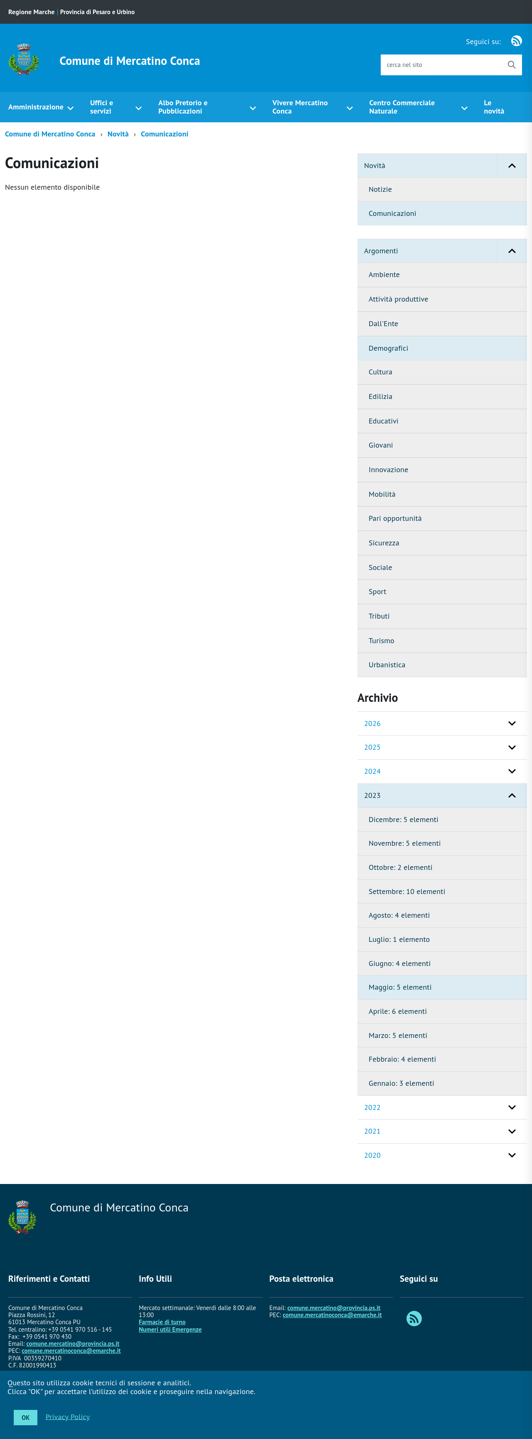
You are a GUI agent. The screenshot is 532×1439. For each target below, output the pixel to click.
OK (26, 1418)
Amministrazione (36, 106)
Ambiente (384, 274)
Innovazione (388, 469)
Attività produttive (399, 299)
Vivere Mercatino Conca (300, 107)
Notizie (380, 189)
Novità (118, 134)
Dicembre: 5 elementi (403, 819)
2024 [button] (372, 771)
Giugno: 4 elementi (400, 963)
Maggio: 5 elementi (400, 987)
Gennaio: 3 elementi (401, 1083)
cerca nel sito (404, 64)
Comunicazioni (164, 134)
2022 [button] (372, 1107)
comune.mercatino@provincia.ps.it (72, 1343)
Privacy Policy (68, 1416)
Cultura (380, 371)
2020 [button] (372, 1155)
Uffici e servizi (101, 107)
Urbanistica (387, 664)
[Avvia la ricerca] (511, 64)
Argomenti (445, 251)
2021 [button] (372, 1131)
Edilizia (380, 396)
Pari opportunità (395, 518)
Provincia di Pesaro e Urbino (97, 12)
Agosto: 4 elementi (399, 915)
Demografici (388, 348)
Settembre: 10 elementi (407, 891)
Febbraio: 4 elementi (402, 1059)
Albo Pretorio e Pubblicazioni (182, 107)
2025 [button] (372, 747)
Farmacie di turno (162, 1322)
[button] (512, 166)
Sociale (380, 567)
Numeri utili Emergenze (170, 1329)
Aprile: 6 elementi (398, 1011)
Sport (378, 591)
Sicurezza (384, 542)
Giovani (381, 445)
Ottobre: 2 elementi (401, 867)
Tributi (379, 616)
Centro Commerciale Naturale (402, 107)
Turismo (381, 640)
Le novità (494, 107)
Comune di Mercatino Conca (129, 61)
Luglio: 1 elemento (399, 939)
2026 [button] (372, 723)
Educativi (384, 421)
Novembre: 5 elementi (405, 843)
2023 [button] (372, 795)
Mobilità (382, 494)
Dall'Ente (383, 323)
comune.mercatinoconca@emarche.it (71, 1351)
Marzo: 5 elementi (398, 1035)
